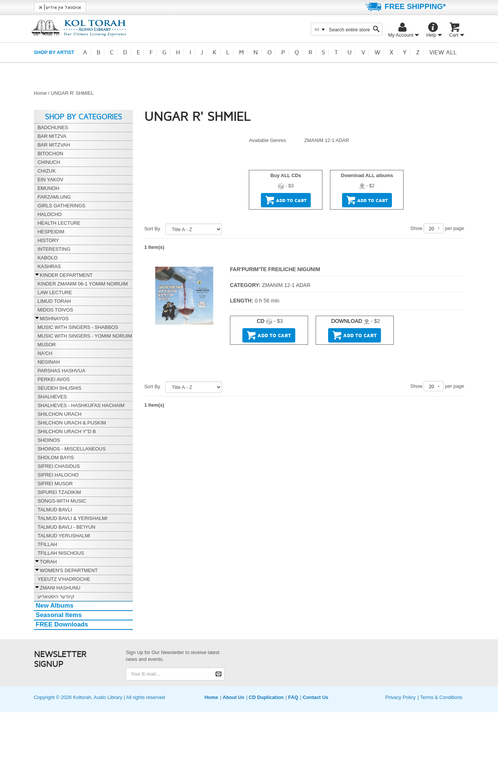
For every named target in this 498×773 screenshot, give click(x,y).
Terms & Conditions (441, 697)
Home (40, 93)
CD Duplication (266, 697)
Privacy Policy (400, 697)
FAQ (293, 697)
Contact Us (315, 697)
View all (443, 52)
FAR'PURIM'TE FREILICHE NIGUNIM (275, 269)
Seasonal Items (59, 615)
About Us (233, 697)
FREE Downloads (62, 624)
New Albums (55, 605)
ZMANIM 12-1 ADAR (326, 140)
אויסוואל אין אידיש (60, 7)
